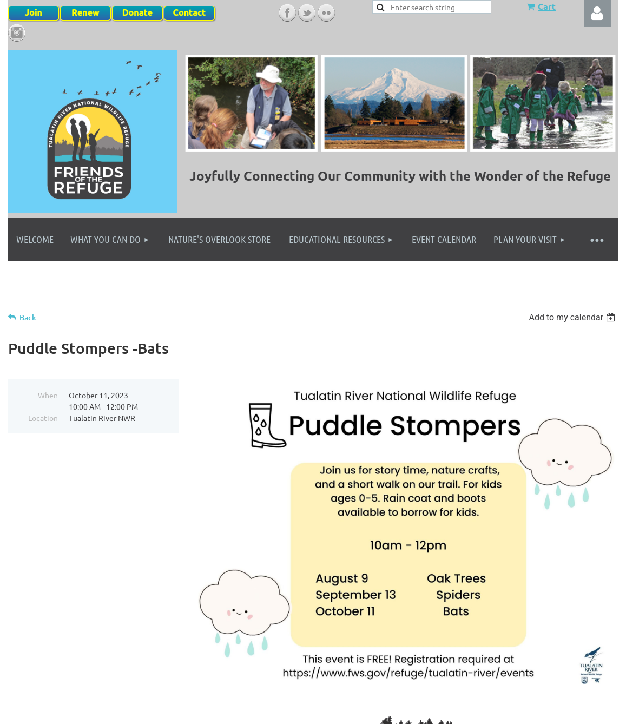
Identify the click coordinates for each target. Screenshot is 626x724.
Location (43, 418)
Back (27, 317)
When (48, 395)
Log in (597, 13)
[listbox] (573, 317)
